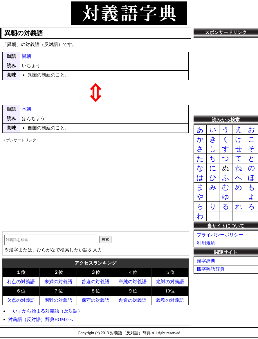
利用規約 (206, 242)
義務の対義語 (170, 300)
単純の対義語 (133, 281)
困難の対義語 (58, 300)
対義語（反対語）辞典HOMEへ (40, 319)
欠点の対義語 (21, 300)
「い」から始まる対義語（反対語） (45, 310)
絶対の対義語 (170, 281)
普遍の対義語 (95, 281)
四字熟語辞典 (211, 269)
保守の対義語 (95, 300)
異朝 (26, 56)
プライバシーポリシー (220, 234)
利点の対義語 (21, 281)
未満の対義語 (58, 281)
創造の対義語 (133, 300)
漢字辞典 (206, 260)
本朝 (26, 109)
